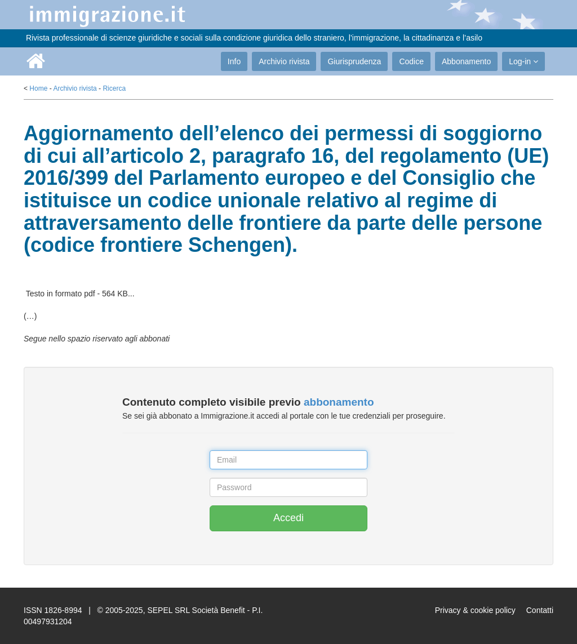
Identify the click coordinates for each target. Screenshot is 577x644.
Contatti (539, 610)
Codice (411, 61)
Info (234, 61)
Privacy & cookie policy (475, 610)
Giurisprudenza (354, 61)
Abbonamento (466, 61)
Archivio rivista (284, 61)
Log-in (523, 61)
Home (38, 88)
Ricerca (114, 88)
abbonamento (339, 402)
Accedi (288, 517)
